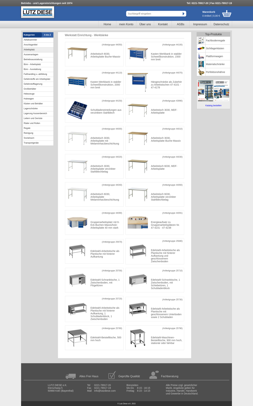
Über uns (145, 24)
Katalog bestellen (213, 105)
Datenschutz (221, 24)
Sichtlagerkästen (215, 48)
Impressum (200, 24)
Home (107, 24)
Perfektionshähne (215, 72)
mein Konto (126, 24)
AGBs (180, 24)
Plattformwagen (214, 56)
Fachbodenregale (215, 40)
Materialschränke (215, 64)
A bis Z (47, 35)
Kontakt (163, 24)
